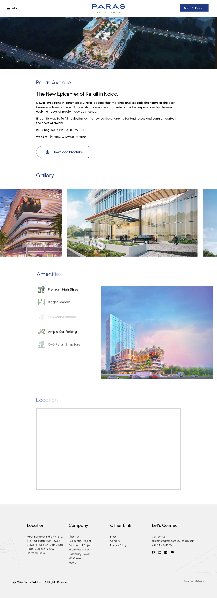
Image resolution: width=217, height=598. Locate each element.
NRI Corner (75, 563)
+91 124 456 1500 (162, 550)
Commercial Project (80, 550)
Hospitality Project (80, 559)
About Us (74, 541)
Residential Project (80, 546)
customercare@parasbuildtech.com (173, 546)
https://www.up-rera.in (67, 137)
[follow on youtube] (172, 552)
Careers (115, 546)
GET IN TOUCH (194, 8)
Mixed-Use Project (80, 555)
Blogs (113, 541)
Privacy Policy (118, 550)
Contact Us (158, 541)
